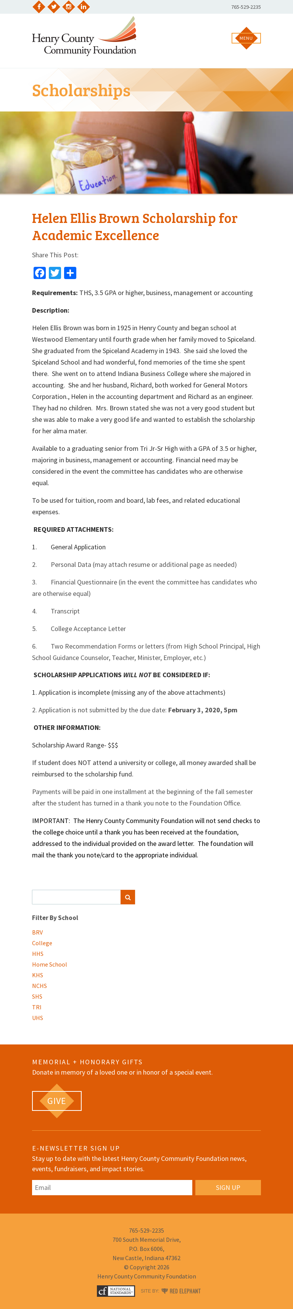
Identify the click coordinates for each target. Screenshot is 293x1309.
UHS (37, 1018)
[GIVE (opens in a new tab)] (57, 1101)
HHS (37, 953)
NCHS (39, 985)
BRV (37, 932)
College (42, 943)
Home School (49, 964)
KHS (37, 975)
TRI (37, 1007)
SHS (37, 996)
